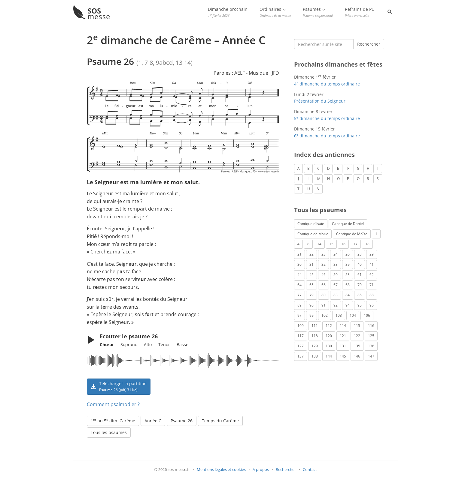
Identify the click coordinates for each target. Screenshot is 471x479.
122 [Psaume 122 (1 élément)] (357, 335)
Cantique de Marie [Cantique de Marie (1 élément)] (312, 233)
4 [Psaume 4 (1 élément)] (298, 244)
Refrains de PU (360, 12)
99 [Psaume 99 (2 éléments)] (311, 315)
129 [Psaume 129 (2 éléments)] (314, 346)
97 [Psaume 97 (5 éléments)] (299, 315)
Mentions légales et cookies (221, 469)
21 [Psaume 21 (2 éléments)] (299, 254)
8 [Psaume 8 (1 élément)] (308, 244)
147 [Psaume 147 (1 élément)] (371, 356)
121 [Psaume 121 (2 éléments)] (343, 335)
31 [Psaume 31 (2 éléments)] (311, 264)
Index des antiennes (324, 155)
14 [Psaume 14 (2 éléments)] (319, 244)
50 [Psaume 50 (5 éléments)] (335, 274)
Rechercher (368, 44)
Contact (310, 469)
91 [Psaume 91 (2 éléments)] (323, 305)
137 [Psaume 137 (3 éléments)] (300, 356)
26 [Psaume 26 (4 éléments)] (347, 254)
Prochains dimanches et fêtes (338, 64)
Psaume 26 (182, 421)
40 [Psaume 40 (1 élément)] (359, 264)
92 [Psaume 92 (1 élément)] (335, 305)
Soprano (128, 344)
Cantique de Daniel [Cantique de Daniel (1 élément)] (348, 223)
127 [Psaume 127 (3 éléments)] (300, 346)
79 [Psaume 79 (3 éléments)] (311, 295)
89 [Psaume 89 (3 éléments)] (299, 305)
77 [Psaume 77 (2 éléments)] (299, 295)
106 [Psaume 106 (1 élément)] (367, 315)
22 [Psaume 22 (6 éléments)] (311, 254)
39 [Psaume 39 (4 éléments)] (347, 264)
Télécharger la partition (119, 386)
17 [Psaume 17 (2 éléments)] (355, 244)
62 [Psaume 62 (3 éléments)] (371, 274)
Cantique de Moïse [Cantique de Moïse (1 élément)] (351, 233)
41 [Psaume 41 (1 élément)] (371, 264)
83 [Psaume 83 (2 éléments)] (335, 295)
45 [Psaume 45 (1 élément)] (311, 274)
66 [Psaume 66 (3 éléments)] (323, 284)
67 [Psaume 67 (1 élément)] (335, 284)
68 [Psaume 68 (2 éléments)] (347, 284)
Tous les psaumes (109, 432)
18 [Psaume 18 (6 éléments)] (367, 244)
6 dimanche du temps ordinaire (327, 136)
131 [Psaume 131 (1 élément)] (343, 346)
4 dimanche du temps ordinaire (327, 84)
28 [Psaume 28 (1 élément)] (359, 254)
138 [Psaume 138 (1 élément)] (314, 356)
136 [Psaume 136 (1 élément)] (371, 346)
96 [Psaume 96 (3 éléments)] (371, 305)
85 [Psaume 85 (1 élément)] (359, 295)
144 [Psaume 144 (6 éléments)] (329, 356)
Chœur (107, 344)
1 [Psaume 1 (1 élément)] (376, 233)
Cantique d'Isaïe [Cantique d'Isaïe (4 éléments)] (310, 223)
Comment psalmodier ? (113, 404)
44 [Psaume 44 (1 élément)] (299, 274)
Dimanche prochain (228, 12)
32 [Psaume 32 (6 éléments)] (323, 264)
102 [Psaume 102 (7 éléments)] (324, 315)
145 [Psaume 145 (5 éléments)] (343, 356)
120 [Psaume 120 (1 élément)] (329, 335)
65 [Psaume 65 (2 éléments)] (311, 284)
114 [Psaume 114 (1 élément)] (343, 325)
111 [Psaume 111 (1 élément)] (314, 325)
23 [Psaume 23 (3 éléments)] (323, 254)
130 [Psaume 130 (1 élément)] (329, 346)
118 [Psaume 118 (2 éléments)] (314, 335)
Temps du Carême (220, 421)
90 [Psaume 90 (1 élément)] (311, 305)
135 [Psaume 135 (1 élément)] (357, 346)
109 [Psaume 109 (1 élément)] (300, 325)
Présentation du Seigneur (319, 101)
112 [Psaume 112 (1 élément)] (329, 325)
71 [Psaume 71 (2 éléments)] (371, 284)
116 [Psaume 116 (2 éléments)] (371, 325)
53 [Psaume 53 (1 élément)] (347, 274)
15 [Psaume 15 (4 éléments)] (331, 244)
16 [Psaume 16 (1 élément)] (343, 244)
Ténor (164, 344)
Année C (152, 421)
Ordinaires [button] (275, 12)
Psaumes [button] (318, 12)
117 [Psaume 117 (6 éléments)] (300, 335)
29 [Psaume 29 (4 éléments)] (371, 254)
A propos (261, 469)
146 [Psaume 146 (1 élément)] (357, 356)
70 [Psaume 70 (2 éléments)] (359, 284)
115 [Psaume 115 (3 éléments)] (357, 325)
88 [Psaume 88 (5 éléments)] (371, 295)
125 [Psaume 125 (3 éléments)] (371, 335)
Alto (148, 344)
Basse (182, 344)
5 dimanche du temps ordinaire (327, 118)
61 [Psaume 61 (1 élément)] (359, 274)
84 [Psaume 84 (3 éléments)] (347, 295)
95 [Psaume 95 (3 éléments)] (359, 305)
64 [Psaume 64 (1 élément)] (299, 284)
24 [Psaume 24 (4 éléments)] (335, 254)
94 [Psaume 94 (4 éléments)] (347, 305)
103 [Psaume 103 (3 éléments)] (339, 315)
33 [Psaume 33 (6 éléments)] (335, 264)
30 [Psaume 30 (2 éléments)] (299, 264)
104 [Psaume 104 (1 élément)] (353, 315)
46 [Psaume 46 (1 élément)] (323, 274)
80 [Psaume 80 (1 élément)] (323, 295)
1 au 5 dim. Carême (113, 421)
